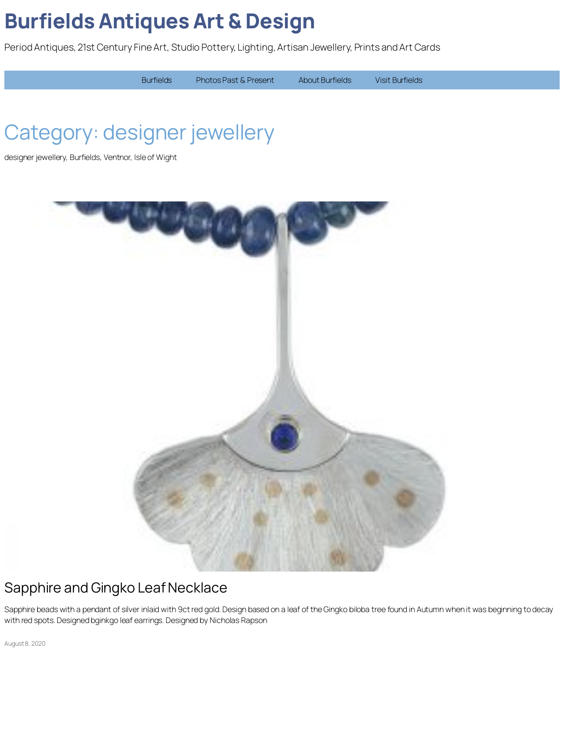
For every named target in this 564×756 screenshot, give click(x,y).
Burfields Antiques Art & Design (159, 20)
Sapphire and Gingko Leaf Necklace (116, 588)
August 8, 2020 (24, 643)
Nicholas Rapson (238, 620)
